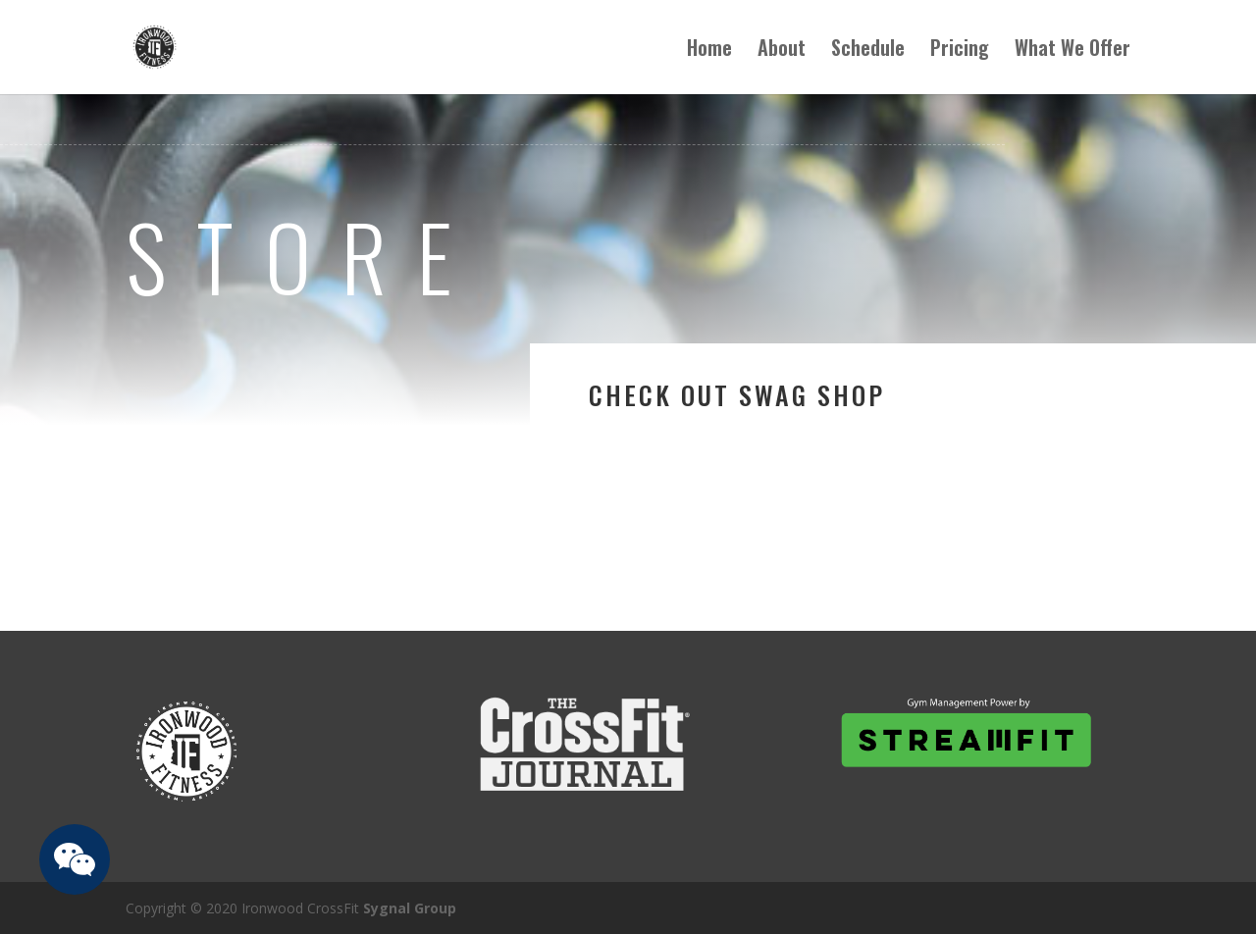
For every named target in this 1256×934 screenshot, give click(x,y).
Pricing (959, 51)
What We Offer (1072, 51)
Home (709, 51)
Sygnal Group (409, 908)
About (782, 51)
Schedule (868, 51)
